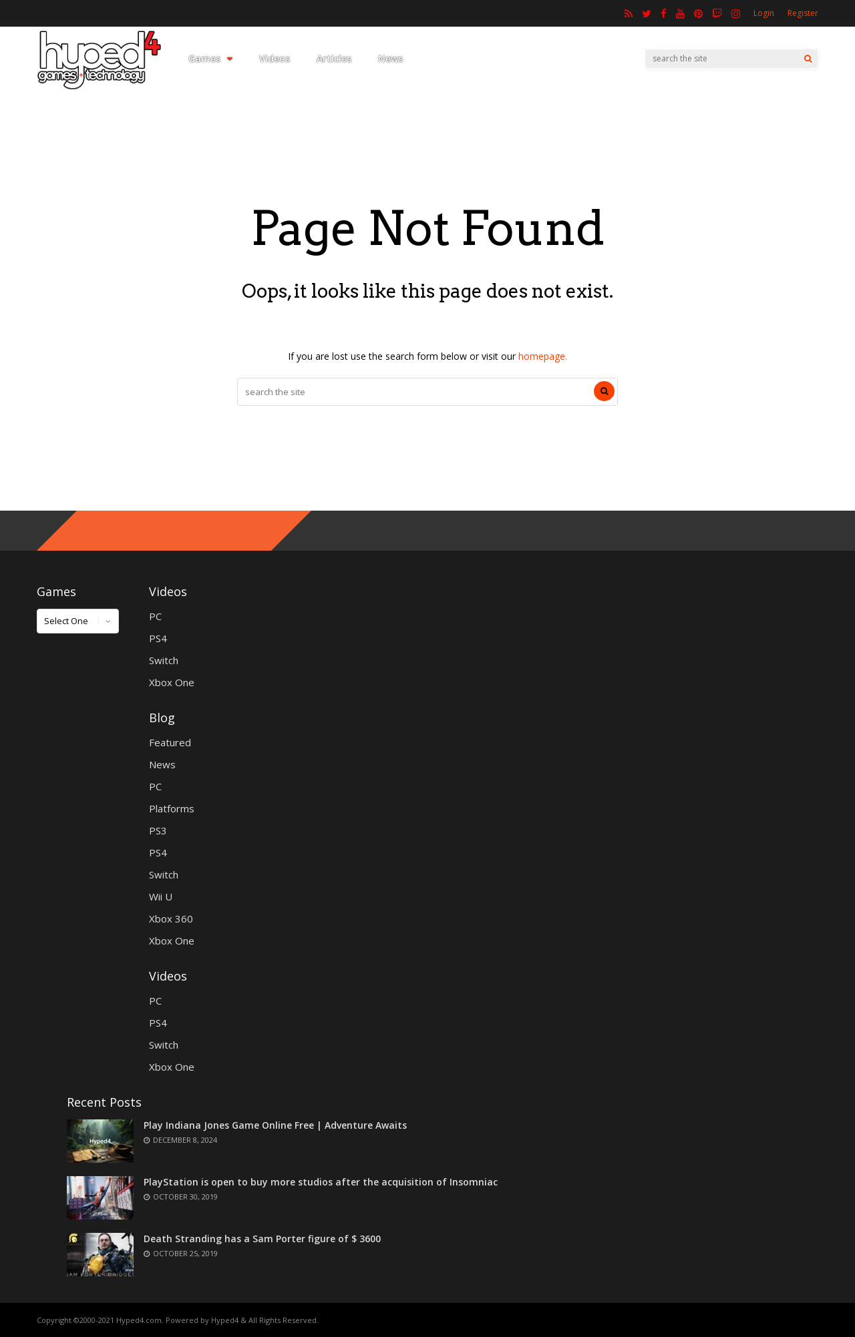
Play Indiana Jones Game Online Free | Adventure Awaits (275, 1125)
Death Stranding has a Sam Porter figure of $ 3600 (262, 1238)
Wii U (160, 896)
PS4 (158, 638)
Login (763, 13)
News (390, 58)
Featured (170, 742)
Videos (274, 58)
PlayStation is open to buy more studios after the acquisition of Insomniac (321, 1181)
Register (803, 13)
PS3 (158, 830)
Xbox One (171, 682)
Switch (163, 660)
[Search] (808, 59)
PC (155, 616)
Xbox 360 (171, 918)
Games (210, 58)
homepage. (542, 356)
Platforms (171, 808)
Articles (334, 58)
